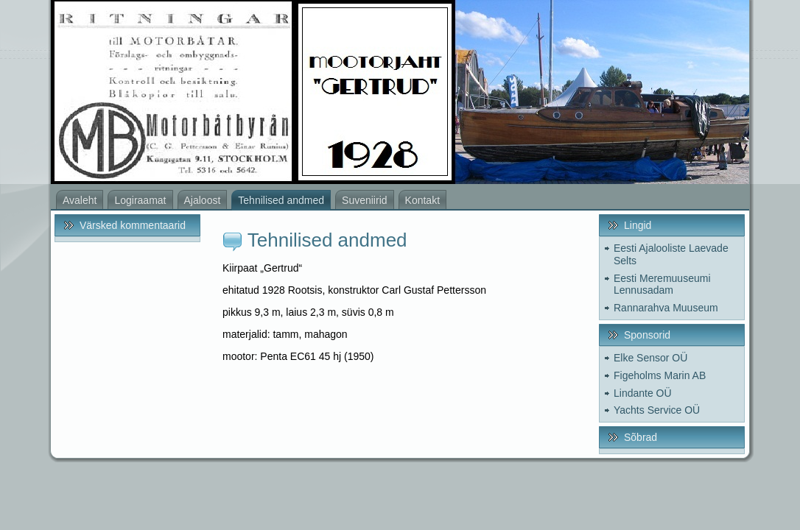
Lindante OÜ (643, 393)
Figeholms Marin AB (660, 375)
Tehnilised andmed (327, 240)
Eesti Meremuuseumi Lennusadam (662, 284)
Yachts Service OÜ (657, 410)
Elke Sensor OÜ (650, 358)
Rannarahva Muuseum (666, 308)
